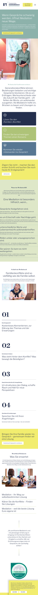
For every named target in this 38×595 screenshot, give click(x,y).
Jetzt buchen (7, 174)
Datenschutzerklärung (28, 588)
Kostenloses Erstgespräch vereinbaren (12, 33)
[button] (35, 4)
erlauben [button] (23, 591)
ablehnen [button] (14, 591)
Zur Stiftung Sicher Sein (27, 4)
